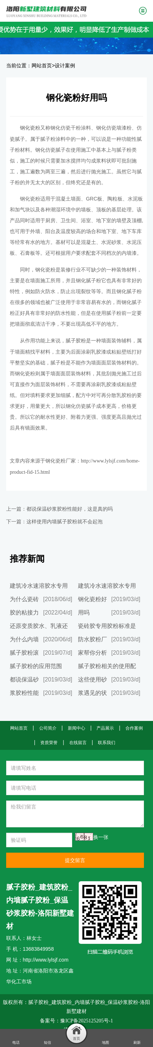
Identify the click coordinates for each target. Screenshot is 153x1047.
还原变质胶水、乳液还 (39, 626)
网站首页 (42, 65)
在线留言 (78, 742)
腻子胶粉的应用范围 (36, 666)
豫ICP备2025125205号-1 (86, 1020)
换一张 (100, 837)
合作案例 (134, 728)
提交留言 (75, 860)
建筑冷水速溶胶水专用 (39, 586)
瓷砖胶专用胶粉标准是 (107, 626)
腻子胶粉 (76, 340)
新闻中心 (76, 728)
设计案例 (65, 65)
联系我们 (106, 742)
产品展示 (105, 728)
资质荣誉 (49, 742)
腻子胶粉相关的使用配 (107, 666)
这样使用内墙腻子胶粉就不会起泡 (64, 521)
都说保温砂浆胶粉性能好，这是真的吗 (69, 509)
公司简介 (48, 728)
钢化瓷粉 (30, 128)
